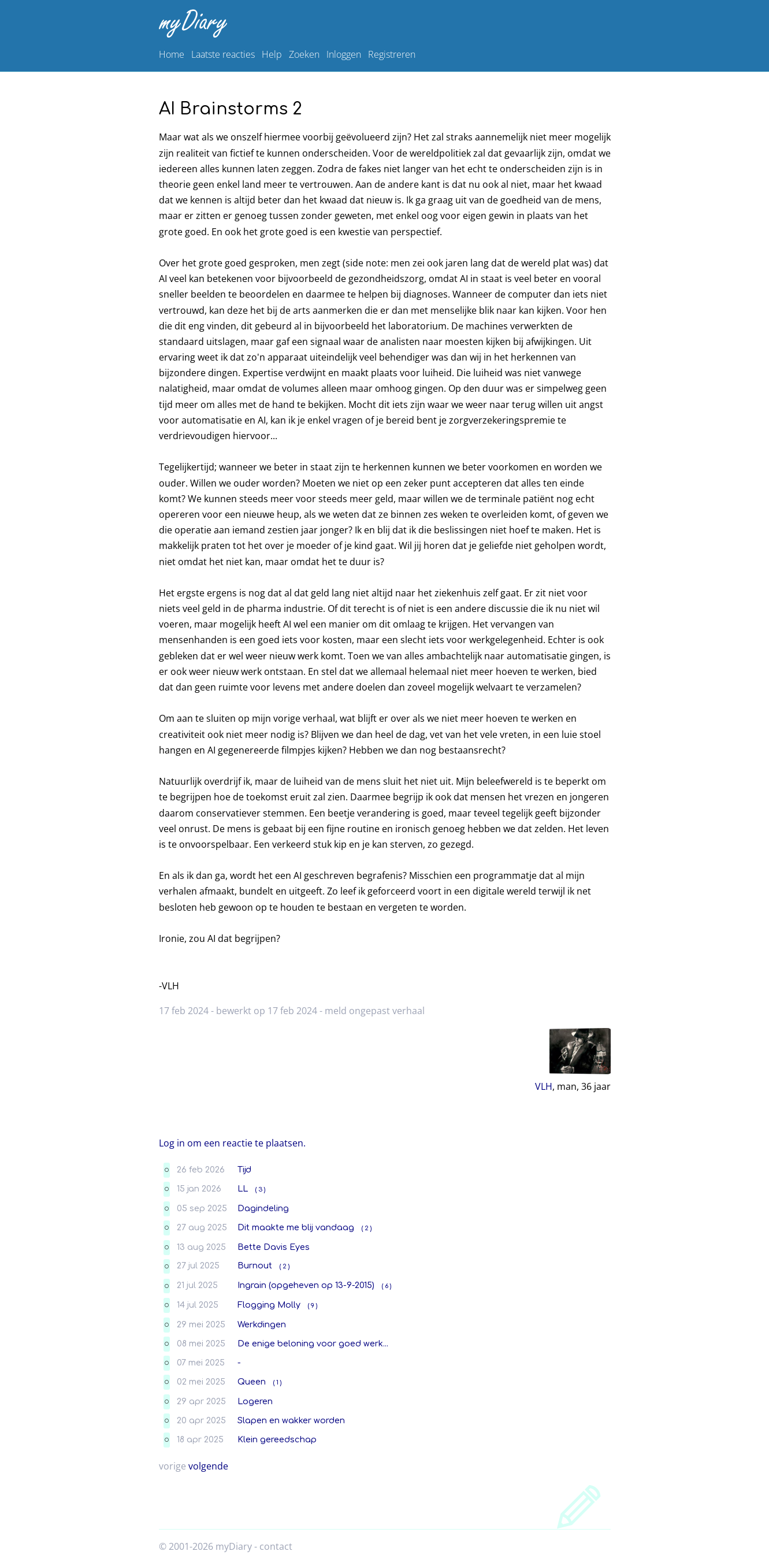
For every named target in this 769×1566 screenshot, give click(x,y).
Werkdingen (261, 1324)
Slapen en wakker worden (291, 1420)
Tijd (244, 1169)
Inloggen (343, 54)
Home (171, 54)
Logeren (255, 1401)
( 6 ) (386, 1286)
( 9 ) (312, 1305)
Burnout (254, 1265)
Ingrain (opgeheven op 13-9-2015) (305, 1285)
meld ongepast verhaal (375, 1010)
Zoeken (304, 54)
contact (275, 1546)
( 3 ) (260, 1189)
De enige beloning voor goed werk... (312, 1343)
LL (242, 1188)
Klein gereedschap (277, 1439)
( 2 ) (366, 1228)
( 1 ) (277, 1382)
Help (272, 54)
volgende (208, 1466)
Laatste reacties (223, 54)
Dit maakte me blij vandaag (295, 1227)
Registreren (391, 54)
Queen (251, 1381)
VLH (543, 1086)
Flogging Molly (268, 1304)
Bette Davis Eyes (273, 1247)
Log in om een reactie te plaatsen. (232, 1143)
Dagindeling (263, 1208)
